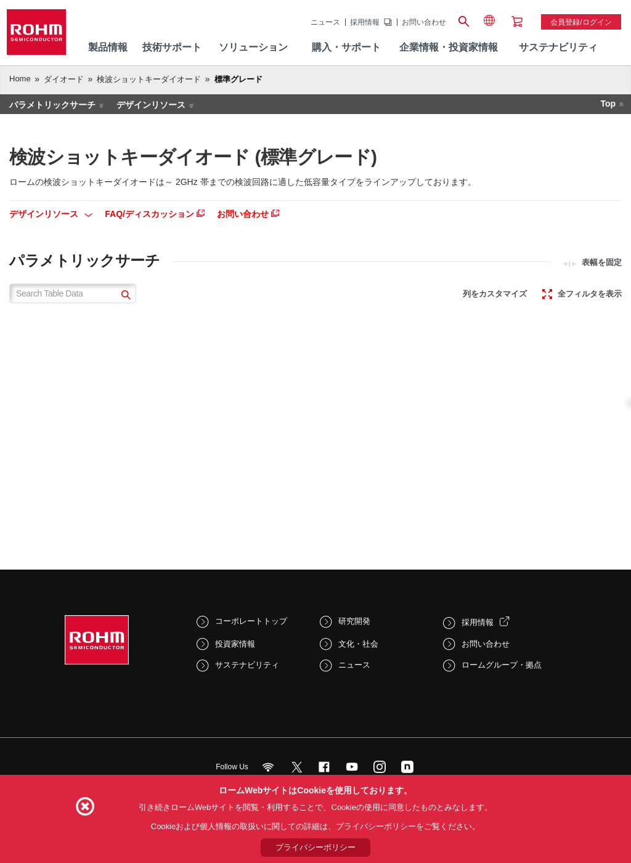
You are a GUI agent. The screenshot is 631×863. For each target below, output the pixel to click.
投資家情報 (235, 643)
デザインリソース (150, 105)
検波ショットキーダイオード (149, 79)
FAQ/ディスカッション (155, 214)
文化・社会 (358, 643)
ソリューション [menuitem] (253, 46)
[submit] (124, 296)
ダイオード (64, 79)
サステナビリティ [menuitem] (558, 46)
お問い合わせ (424, 22)
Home (20, 78)
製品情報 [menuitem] (108, 46)
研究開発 (354, 621)
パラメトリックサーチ (52, 105)
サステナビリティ (247, 664)
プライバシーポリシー (315, 847)
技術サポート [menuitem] (172, 46)
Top (608, 103)
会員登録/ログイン (580, 22)
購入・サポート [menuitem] (346, 46)
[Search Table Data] (72, 293)
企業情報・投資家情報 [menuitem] (448, 46)
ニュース (325, 22)
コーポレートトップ (251, 621)
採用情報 (365, 22)
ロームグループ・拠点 (502, 664)
